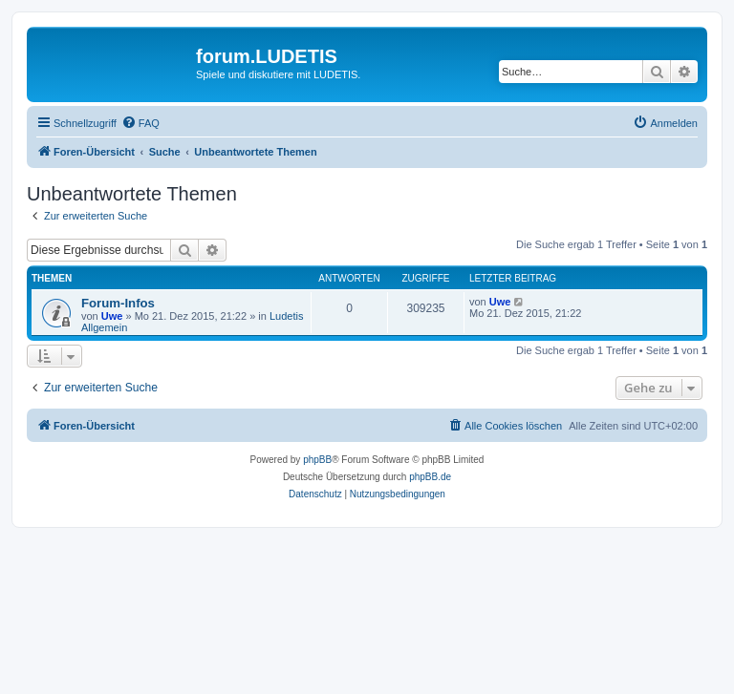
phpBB (317, 459)
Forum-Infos (118, 303)
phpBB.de (430, 477)
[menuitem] (140, 123)
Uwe (112, 316)
